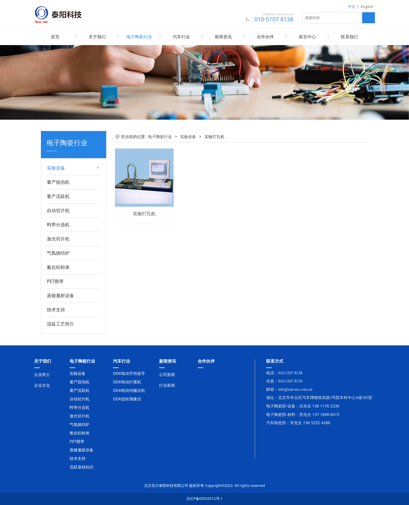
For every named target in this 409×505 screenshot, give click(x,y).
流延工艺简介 (60, 323)
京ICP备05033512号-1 (204, 498)
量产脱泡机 (58, 182)
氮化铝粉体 (58, 267)
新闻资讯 (223, 36)
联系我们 (349, 36)
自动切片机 (58, 210)
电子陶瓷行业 (139, 36)
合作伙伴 (265, 36)
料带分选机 (58, 224)
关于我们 (97, 36)
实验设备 (188, 136)
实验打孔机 (144, 213)
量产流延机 (58, 196)
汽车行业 (181, 36)
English (367, 6)
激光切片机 (58, 238)
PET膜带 (55, 281)
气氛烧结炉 (58, 253)
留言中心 (307, 36)
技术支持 (56, 309)
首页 (55, 36)
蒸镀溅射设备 (60, 295)
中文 (351, 6)
